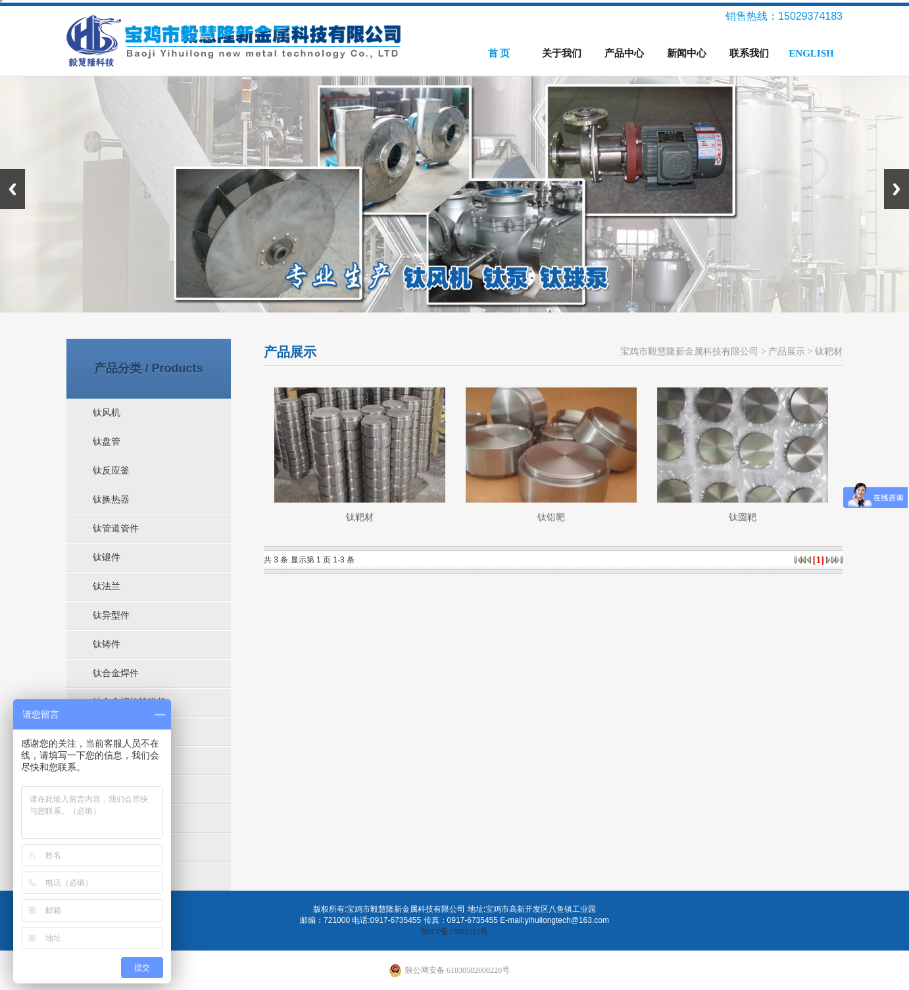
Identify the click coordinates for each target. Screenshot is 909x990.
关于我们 (561, 53)
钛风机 (106, 413)
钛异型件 (111, 615)
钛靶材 (829, 352)
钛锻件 (106, 557)
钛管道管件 (116, 528)
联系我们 (749, 53)
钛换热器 (111, 500)
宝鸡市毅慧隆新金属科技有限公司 (689, 352)
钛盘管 (106, 442)
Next (896, 189)
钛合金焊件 (116, 673)
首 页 (499, 53)
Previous (12, 189)
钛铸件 (106, 644)
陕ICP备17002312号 (455, 931)
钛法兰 (106, 586)
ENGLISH (811, 53)
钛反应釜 (111, 471)
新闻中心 (686, 53)
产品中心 (624, 53)
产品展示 (786, 352)
